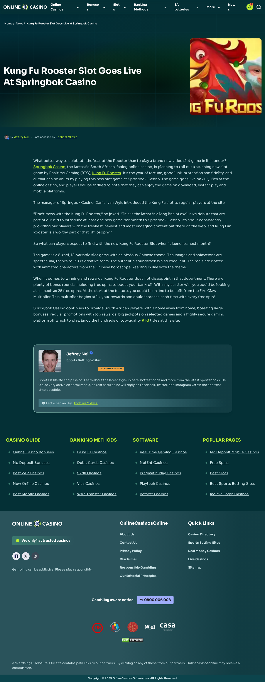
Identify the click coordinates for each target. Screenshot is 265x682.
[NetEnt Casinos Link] (160, 463)
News (19, 23)
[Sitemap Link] (194, 567)
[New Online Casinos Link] (30, 484)
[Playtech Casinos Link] (160, 484)
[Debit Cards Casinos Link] (93, 463)
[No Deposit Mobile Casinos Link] (231, 452)
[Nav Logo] (25, 7)
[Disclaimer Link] (128, 559)
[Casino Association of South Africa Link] (167, 628)
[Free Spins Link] (231, 463)
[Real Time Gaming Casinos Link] (160, 452)
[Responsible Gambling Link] (138, 567)
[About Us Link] (127, 534)
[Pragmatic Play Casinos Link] (160, 473)
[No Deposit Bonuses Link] (30, 463)
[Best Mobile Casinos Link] (30, 494)
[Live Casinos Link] (198, 559)
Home (8, 23)
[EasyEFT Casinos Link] (93, 452)
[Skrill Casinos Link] (93, 473)
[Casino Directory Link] (201, 534)
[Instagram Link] (35, 556)
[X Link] (26, 556)
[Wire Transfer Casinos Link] (93, 494)
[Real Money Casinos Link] (204, 550)
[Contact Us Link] (128, 542)
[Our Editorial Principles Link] (138, 575)
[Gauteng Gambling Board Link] (132, 628)
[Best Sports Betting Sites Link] (231, 484)
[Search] (259, 7)
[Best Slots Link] (231, 473)
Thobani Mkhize (66, 137)
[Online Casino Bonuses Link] (30, 452)
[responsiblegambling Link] (115, 628)
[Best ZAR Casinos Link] (30, 473)
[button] (249, 6)
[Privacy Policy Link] (131, 550)
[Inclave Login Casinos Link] (231, 494)
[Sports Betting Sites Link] (204, 542)
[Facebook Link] (16, 556)
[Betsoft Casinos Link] (160, 494)
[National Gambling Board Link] (150, 628)
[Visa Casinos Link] (93, 484)
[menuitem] (65, 7)
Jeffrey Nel (21, 137)
